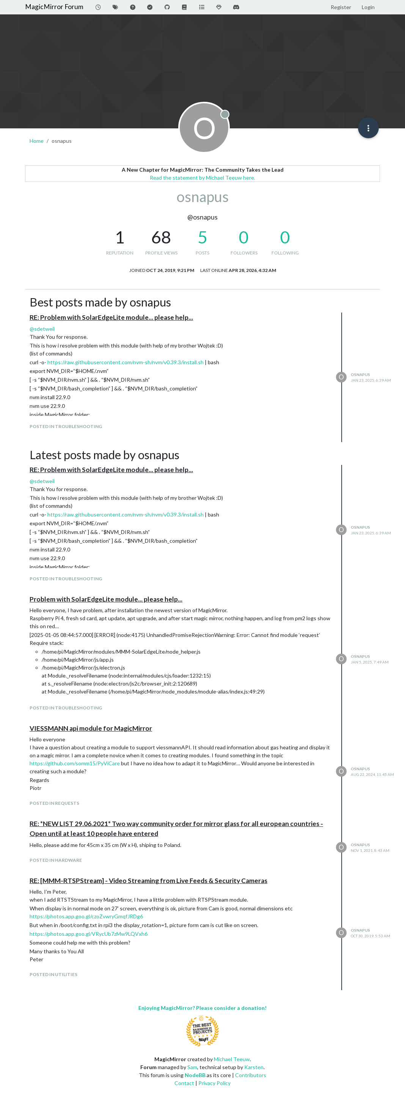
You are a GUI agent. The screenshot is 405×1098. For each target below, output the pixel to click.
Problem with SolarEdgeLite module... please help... (106, 599)
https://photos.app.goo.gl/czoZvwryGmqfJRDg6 (86, 916)
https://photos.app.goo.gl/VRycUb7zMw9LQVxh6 (89, 934)
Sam (192, 1067)
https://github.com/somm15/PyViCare (75, 763)
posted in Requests (54, 803)
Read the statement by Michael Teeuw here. (202, 177)
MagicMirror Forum (54, 7)
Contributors (250, 1075)
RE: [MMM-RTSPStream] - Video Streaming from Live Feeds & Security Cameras (148, 881)
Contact (184, 1083)
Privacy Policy (214, 1083)
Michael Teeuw (232, 1059)
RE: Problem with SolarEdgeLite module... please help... (111, 317)
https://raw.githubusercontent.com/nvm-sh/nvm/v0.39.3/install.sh (125, 362)
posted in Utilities (53, 974)
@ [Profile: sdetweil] (42, 328)
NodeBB (195, 1075)
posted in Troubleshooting (66, 426)
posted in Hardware (56, 860)
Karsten (254, 1067)
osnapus (360, 374)
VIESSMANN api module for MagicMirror (91, 728)
